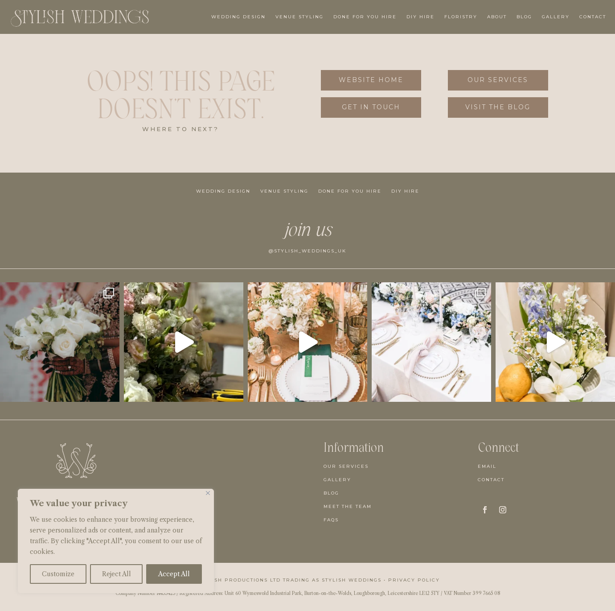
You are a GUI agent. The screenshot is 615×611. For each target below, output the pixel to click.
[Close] (208, 493)
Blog (524, 17)
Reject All (116, 574)
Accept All (174, 574)
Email (487, 466)
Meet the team (348, 506)
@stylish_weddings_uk (307, 251)
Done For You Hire (365, 17)
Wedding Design (238, 17)
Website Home (371, 80)
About (497, 17)
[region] (116, 541)
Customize (58, 574)
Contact (592, 17)
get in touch (371, 107)
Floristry (460, 17)
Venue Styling (299, 17)
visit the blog (497, 107)
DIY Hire (420, 17)
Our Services (497, 80)
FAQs (331, 520)
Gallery (556, 17)
